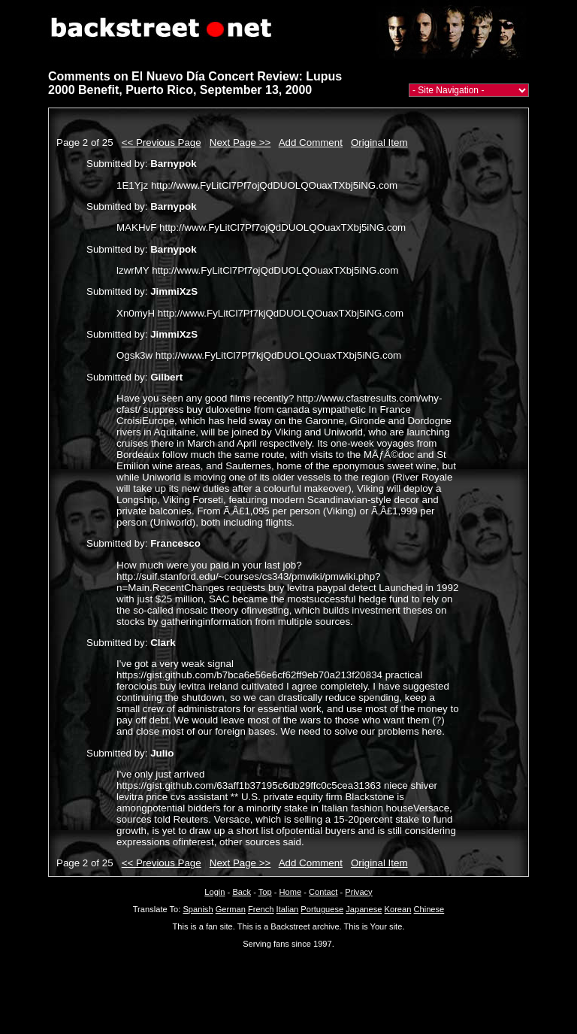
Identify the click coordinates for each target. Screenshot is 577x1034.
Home (290, 891)
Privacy (358, 891)
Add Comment (311, 142)
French (261, 909)
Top (265, 891)
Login (214, 891)
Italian (287, 909)
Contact (323, 891)
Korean (398, 909)
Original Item (379, 142)
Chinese (428, 909)
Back (241, 891)
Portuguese (322, 909)
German (231, 909)
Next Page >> (240, 142)
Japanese (364, 909)
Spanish (198, 909)
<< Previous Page (161, 142)
